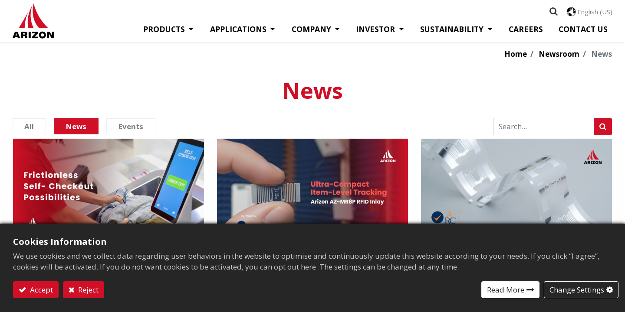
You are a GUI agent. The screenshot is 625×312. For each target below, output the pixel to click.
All (31, 130)
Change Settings (576, 290)
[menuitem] (526, 33)
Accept (40, 290)
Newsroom (559, 58)
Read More (505, 290)
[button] (553, 13)
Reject (87, 290)
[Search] (603, 130)
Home (515, 58)
